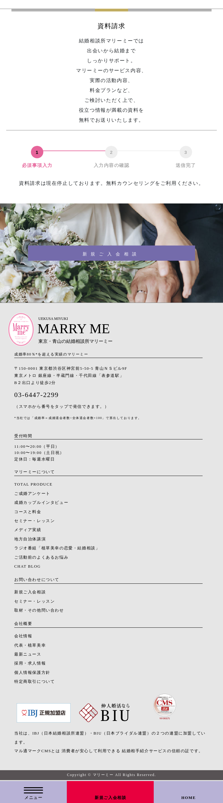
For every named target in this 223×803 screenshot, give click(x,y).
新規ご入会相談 (110, 798)
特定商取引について (34, 681)
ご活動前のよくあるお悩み (41, 557)
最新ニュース (27, 654)
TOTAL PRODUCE (33, 484)
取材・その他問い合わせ (39, 610)
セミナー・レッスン (34, 521)
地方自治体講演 (30, 539)
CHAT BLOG (27, 566)
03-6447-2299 (36, 395)
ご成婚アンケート (32, 493)
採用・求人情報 (30, 663)
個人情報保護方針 (32, 672)
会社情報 (23, 636)
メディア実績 (27, 530)
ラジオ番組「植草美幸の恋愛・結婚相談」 (57, 548)
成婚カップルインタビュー (41, 502)
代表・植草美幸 (30, 645)
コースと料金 (27, 512)
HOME (188, 798)
